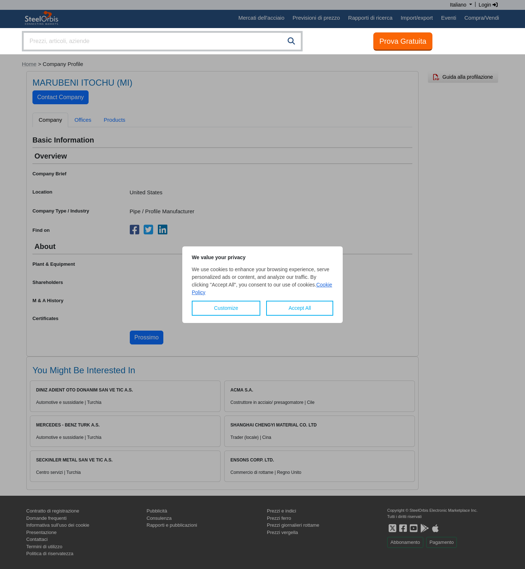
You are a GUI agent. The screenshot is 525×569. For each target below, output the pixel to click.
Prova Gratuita (403, 41)
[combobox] (162, 41)
